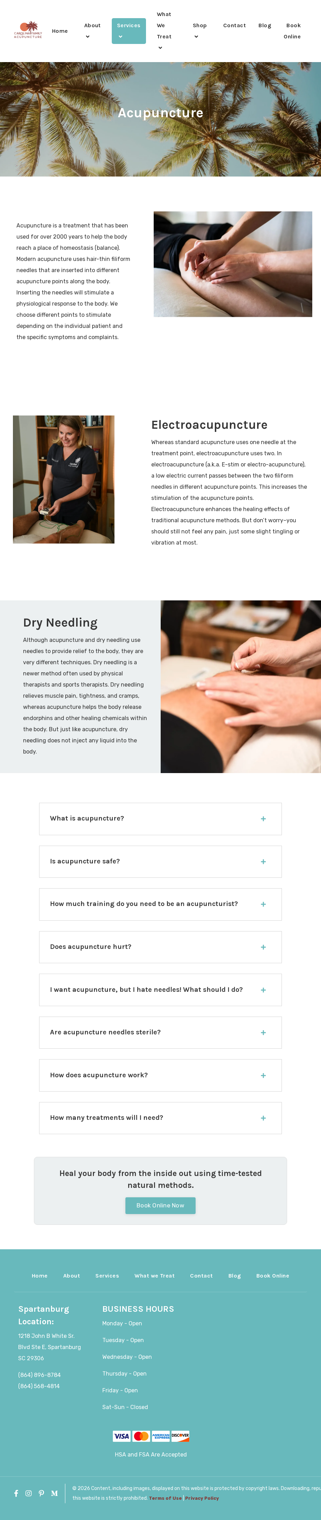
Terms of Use (165, 1508)
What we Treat (154, 1285)
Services (129, 30)
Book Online (292, 31)
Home (60, 31)
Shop (200, 30)
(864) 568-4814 (39, 1396)
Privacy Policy (202, 1508)
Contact (234, 25)
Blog (264, 25)
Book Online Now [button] (160, 1215)
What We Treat (164, 31)
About (92, 30)
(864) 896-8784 (39, 1385)
